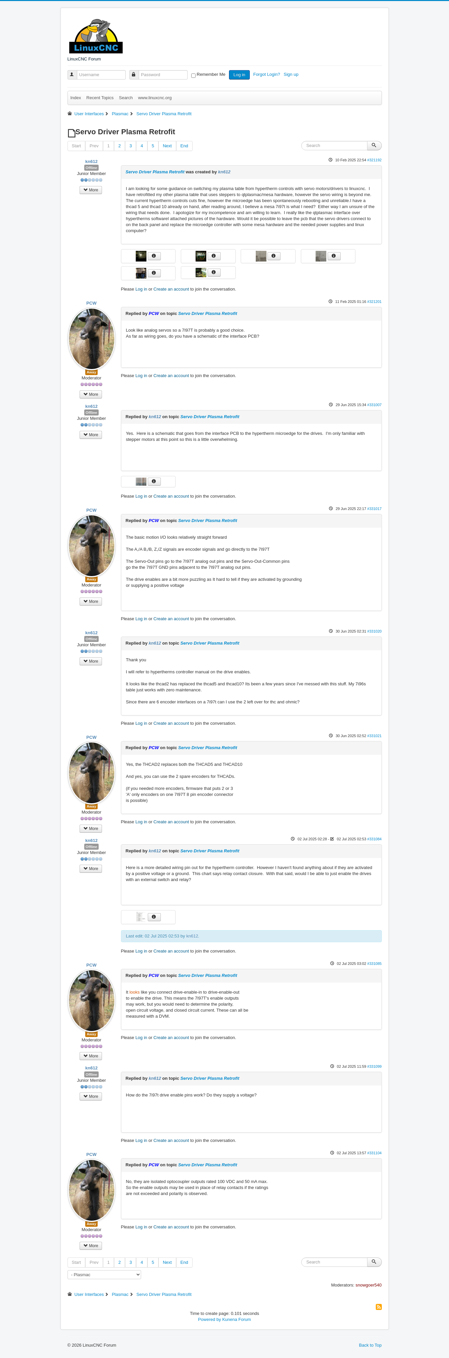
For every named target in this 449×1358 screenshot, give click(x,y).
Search (126, 97)
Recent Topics (99, 97)
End (184, 145)
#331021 (374, 736)
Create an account (171, 289)
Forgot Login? (267, 74)
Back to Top (370, 1345)
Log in (239, 74)
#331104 (374, 1153)
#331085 (374, 964)
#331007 (374, 405)
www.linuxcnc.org (155, 97)
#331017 (374, 509)
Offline (91, 168)
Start (76, 145)
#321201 (374, 302)
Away (91, 372)
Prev (94, 145)
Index (76, 97)
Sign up (292, 74)
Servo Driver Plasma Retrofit (155, 171)
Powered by (209, 1319)
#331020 (374, 631)
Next (167, 145)
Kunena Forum (236, 1319)
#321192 (374, 160)
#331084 (374, 839)
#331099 (374, 1066)
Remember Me (211, 74)
